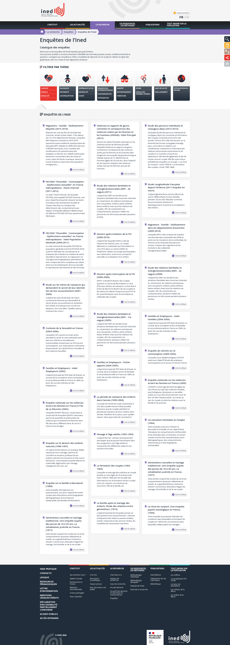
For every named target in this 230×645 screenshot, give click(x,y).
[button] (227, 39)
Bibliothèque (155, 584)
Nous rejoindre (76, 596)
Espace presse (181, 12)
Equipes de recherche (114, 579)
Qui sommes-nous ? (78, 575)
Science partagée (77, 593)
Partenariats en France (76, 583)
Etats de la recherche (139, 589)
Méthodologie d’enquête (136, 581)
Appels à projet (76, 578)
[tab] (48, 86)
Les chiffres (175, 575)
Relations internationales (76, 588)
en (187, 17)
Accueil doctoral (116, 587)
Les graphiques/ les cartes (179, 579)
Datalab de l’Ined (137, 586)
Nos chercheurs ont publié (98, 588)
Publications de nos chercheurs (158, 579)
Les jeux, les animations (176, 585)
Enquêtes (114, 598)
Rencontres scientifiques (95, 579)
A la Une (93, 575)
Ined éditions (155, 575)
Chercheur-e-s (116, 575)
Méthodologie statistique (136, 576)
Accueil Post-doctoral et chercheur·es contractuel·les (118, 593)
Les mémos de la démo (178, 590)
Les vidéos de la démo (177, 596)
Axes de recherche (117, 584)
